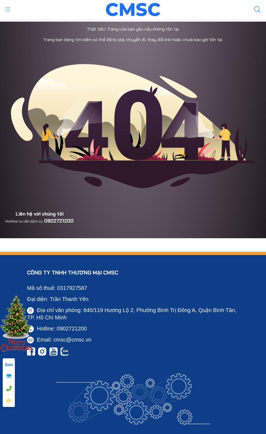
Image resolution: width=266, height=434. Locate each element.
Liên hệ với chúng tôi (40, 214)
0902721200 (59, 221)
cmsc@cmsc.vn (72, 340)
